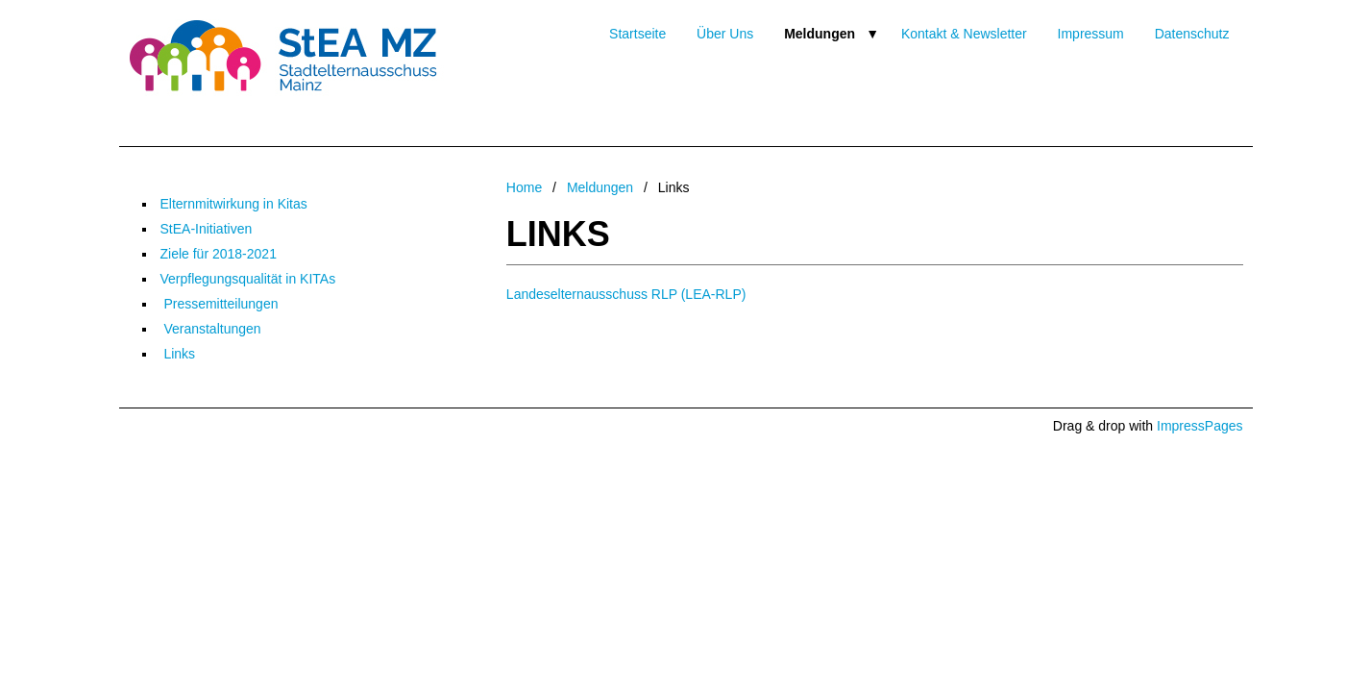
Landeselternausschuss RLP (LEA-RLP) (626, 294)
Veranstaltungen (210, 328)
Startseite (637, 33)
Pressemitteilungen (219, 303)
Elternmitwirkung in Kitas (233, 203)
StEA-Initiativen (206, 228)
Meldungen (819, 33)
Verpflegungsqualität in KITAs (248, 278)
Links (178, 353)
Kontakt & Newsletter (964, 33)
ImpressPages (1199, 425)
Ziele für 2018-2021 (218, 253)
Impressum (1091, 33)
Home (524, 187)
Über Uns (725, 33)
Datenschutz (1192, 33)
